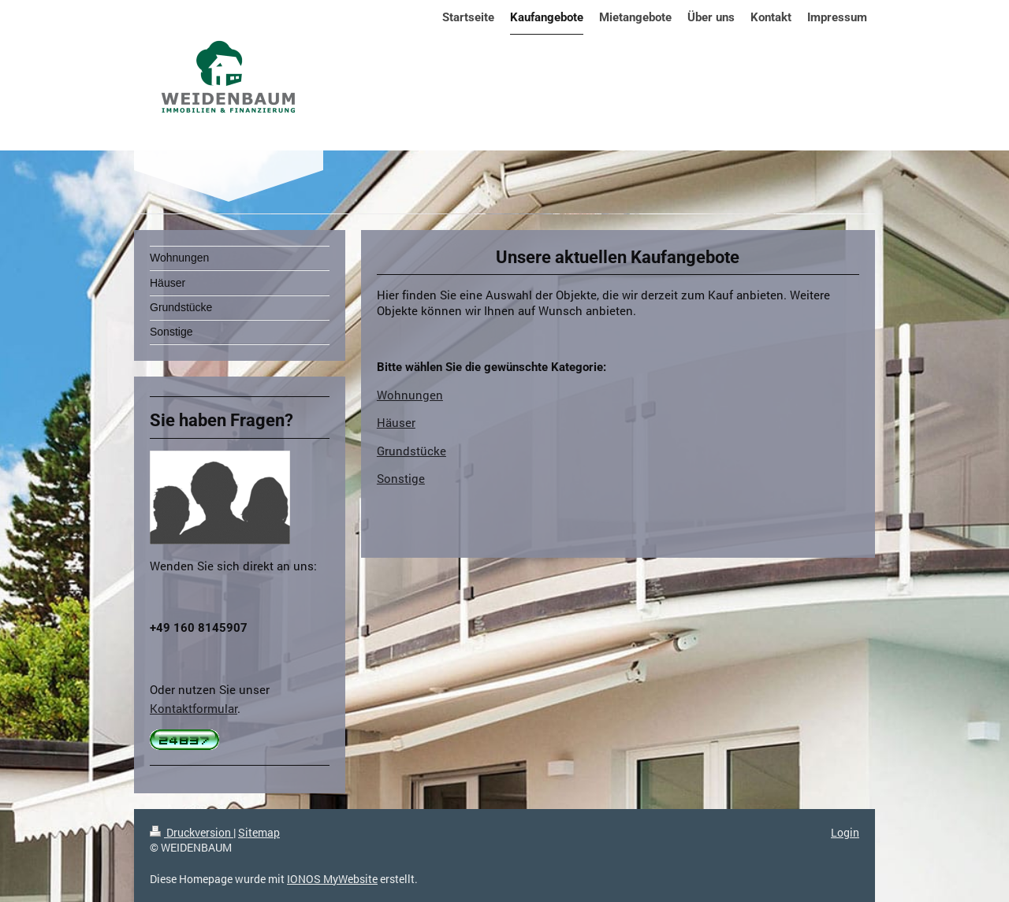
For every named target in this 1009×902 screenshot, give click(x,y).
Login (845, 832)
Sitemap (259, 832)
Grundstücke (411, 450)
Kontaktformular (193, 708)
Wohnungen (410, 395)
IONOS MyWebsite (332, 878)
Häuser (396, 422)
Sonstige (401, 478)
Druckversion (191, 832)
